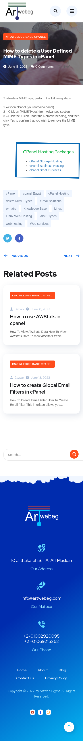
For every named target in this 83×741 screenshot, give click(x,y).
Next (72, 256)
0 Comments (42, 67)
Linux (58, 208)
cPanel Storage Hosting (45, 161)
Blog (62, 670)
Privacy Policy (56, 678)
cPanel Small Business (45, 170)
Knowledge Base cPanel (26, 37)
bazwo (17, 309)
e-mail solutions (50, 201)
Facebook (19, 239)
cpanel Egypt (32, 193)
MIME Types (48, 216)
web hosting (14, 223)
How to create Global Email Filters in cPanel (40, 388)
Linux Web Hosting (19, 216)
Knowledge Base (35, 208)
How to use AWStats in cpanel (35, 320)
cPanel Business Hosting (46, 166)
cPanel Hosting (58, 193)
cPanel (10, 193)
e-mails (11, 208)
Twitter (7, 239)
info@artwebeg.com (42, 598)
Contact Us (25, 678)
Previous (16, 256)
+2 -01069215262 (41, 641)
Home (22, 670)
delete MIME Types (19, 201)
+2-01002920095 (41, 636)
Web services (39, 223)
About (43, 670)
